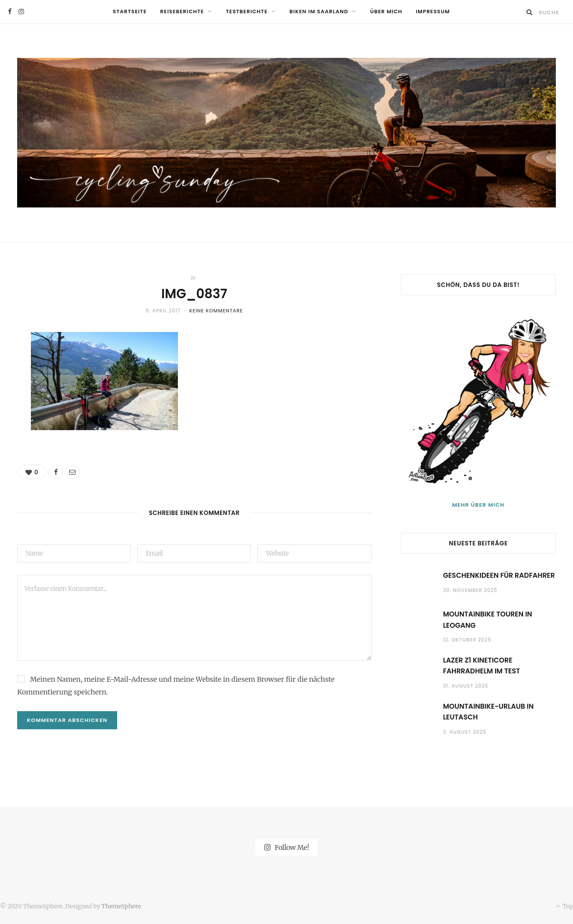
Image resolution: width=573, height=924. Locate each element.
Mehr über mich (478, 505)
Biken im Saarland (319, 11)
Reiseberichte (182, 11)
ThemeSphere (121, 906)
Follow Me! (286, 847)
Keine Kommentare (216, 310)
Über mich (386, 11)
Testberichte (247, 11)
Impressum (433, 11)
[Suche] (529, 12)
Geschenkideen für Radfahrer (499, 575)
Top (564, 906)
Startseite (130, 11)
